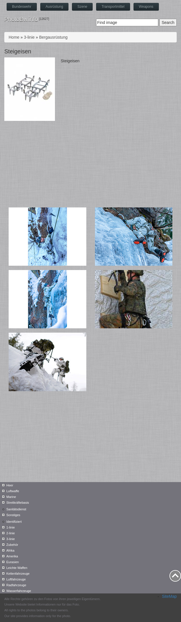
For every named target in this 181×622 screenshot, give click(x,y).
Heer (9, 485)
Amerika (12, 556)
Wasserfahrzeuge (18, 591)
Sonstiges (13, 515)
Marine (11, 497)
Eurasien (12, 562)
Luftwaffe (12, 491)
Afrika (10, 550)
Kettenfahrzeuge (18, 573)
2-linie (10, 533)
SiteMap (169, 596)
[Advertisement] (90, 164)
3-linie (29, 37)
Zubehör (12, 544)
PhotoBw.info (21, 19)
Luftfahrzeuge (16, 579)
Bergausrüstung (53, 37)
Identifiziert (14, 521)
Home (14, 37)
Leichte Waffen (16, 567)
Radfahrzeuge (16, 585)
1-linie (10, 527)
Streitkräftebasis (17, 502)
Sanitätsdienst (16, 509)
